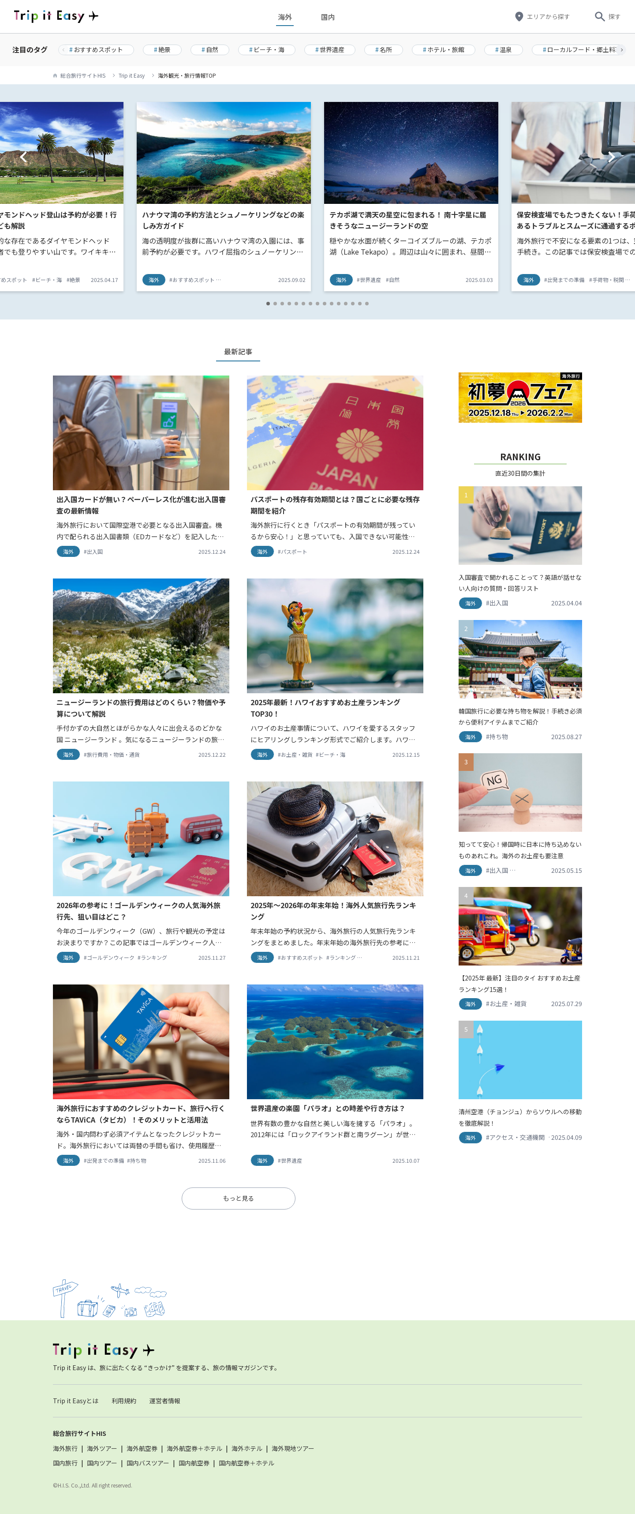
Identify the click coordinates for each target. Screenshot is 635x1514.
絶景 (162, 49)
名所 (383, 49)
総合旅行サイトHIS (82, 75)
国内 (330, 16)
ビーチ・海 (266, 49)
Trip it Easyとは (75, 1400)
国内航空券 (194, 1462)
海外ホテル (247, 1448)
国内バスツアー (148, 1462)
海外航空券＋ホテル (194, 1448)
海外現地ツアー (293, 1448)
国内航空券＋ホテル (246, 1462)
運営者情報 (164, 1400)
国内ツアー (102, 1462)
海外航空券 (142, 1448)
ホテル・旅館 (443, 49)
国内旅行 (65, 1462)
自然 (210, 49)
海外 (287, 16)
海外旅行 (65, 1448)
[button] (621, 50)
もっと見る (238, 1198)
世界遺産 (329, 49)
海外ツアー (102, 1448)
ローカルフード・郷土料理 (582, 49)
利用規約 (124, 1400)
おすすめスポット (96, 49)
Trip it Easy (132, 75)
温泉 (503, 49)
